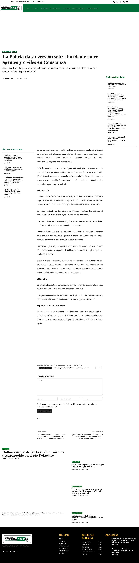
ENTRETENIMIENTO (77, 513)
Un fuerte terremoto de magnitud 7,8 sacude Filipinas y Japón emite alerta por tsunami (13, 180)
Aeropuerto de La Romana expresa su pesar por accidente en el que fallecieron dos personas (124, 540)
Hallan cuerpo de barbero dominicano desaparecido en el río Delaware (13, 158)
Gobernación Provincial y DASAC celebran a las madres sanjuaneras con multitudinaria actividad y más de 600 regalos (117, 112)
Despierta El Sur (9, 78)
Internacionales (77, 486)
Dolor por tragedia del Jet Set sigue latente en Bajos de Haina (13, 169)
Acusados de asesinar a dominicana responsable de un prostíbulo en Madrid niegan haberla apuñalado (51, 436)
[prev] (96, 368)
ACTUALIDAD (6, 449)
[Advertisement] (69, 32)
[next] (100, 368)
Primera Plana (6, 52)
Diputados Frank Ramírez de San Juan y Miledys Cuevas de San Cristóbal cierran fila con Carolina (117, 127)
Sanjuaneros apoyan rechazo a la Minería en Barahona (117, 84)
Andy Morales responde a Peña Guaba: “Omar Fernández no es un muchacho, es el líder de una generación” (87, 436)
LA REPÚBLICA (75, 461)
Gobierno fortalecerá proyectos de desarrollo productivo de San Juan (116, 139)
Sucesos (14, 52)
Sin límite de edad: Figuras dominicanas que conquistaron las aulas (12, 192)
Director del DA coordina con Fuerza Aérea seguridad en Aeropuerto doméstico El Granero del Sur (117, 96)
